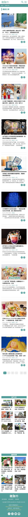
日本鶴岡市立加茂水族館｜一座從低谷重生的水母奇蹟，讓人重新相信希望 (13, 210)
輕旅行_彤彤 (14, 34)
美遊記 (13, 212)
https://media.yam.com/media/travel (14, 506)
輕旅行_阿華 (14, 69)
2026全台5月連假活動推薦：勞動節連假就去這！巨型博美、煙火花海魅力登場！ (13, 66)
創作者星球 (10, 499)
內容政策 (17, 499)
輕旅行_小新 (14, 140)
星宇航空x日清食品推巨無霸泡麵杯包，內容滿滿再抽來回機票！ (13, 247)
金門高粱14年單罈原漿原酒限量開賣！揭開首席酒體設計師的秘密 (13, 137)
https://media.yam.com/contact (14, 509)
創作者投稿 (4, 499)
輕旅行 (5, 2)
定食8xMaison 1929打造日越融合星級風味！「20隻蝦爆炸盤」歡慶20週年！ (13, 319)
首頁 (2, 5)
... (16, 373)
